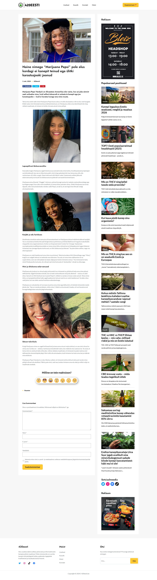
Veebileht (25, 450)
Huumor (27, 390)
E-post (25, 441)
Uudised (66, 5)
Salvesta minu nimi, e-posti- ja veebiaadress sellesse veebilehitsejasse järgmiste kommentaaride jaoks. (57, 460)
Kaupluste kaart (130, 5)
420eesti (37, 81)
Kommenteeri (27, 411)
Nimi (24, 433)
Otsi (134, 561)
